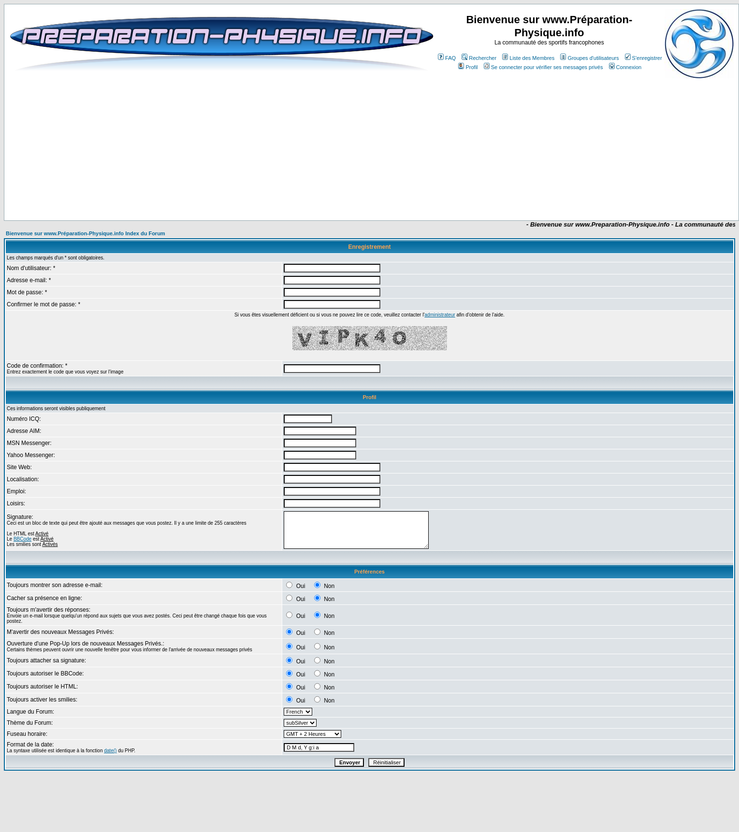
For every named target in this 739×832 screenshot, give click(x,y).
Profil (468, 67)
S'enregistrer (643, 58)
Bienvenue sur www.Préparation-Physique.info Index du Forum (85, 233)
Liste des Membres (528, 58)
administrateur (439, 314)
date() (110, 750)
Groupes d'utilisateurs (589, 58)
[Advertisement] (273, 192)
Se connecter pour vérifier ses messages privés (543, 67)
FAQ (447, 58)
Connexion (625, 67)
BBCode (22, 539)
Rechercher (479, 58)
